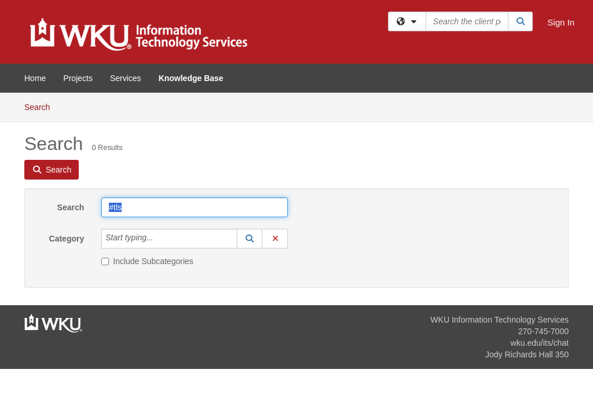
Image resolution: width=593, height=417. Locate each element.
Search (41, 106)
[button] (249, 238)
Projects (78, 78)
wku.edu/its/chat (540, 343)
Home (35, 78)
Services (125, 78)
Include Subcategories (147, 261)
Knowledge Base (191, 78)
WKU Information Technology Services (499, 319)
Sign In (560, 22)
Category (67, 238)
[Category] (159, 238)
